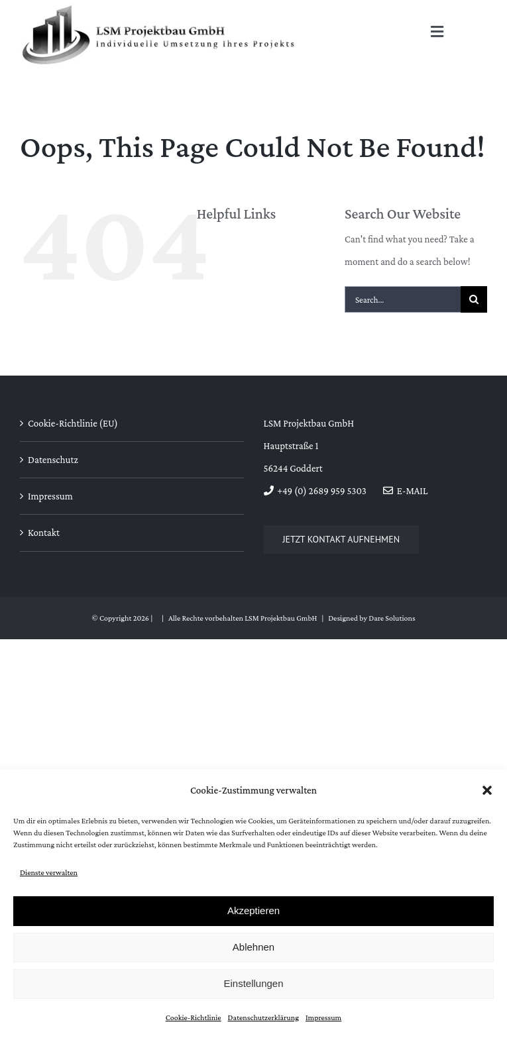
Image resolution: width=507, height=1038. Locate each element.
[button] (487, 790)
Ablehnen (253, 947)
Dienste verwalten (49, 872)
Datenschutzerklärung (263, 1017)
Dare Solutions (391, 618)
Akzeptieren (253, 910)
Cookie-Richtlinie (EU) (73, 423)
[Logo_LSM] (159, 8)
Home (230, 245)
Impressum (323, 1017)
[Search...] (403, 299)
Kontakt (234, 289)
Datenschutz (53, 459)
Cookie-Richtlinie (193, 1017)
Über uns (235, 267)
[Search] (474, 299)
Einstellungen (253, 983)
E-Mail (405, 491)
